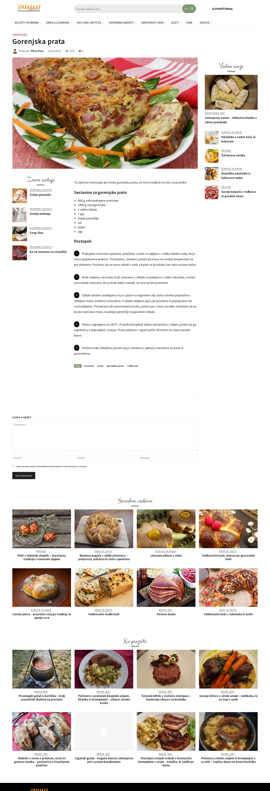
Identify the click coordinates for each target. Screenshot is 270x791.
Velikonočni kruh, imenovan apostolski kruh (228, 557)
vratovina (89, 365)
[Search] (189, 8)
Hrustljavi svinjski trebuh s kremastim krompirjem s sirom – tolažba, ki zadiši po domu (166, 761)
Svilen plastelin (40, 195)
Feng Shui (36, 233)
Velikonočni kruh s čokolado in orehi (228, 614)
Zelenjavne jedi (215, 113)
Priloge (226, 150)
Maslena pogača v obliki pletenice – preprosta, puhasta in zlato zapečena (104, 557)
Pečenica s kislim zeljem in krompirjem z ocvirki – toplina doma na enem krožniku (228, 760)
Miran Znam (37, 51)
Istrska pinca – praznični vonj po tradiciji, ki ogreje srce (42, 616)
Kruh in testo (103, 551)
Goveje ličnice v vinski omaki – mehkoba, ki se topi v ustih (228, 697)
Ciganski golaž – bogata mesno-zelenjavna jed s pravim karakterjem (104, 760)
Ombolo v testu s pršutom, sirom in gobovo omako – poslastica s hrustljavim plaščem (41, 761)
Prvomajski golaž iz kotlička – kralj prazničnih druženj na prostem (42, 697)
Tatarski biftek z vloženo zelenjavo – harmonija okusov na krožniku (166, 697)
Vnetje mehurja (40, 214)
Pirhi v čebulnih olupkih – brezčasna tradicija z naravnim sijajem (42, 557)
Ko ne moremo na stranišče (48, 252)
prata (100, 365)
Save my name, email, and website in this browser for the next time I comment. (52, 466)
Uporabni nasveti (41, 190)
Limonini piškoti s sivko (166, 555)
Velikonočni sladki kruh (103, 614)
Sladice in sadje (231, 132)
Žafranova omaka (233, 155)
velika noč (132, 365)
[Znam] (29, 8)
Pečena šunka (166, 614)
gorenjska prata (115, 365)
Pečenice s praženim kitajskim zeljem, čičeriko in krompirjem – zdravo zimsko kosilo (104, 699)
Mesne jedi (20, 34)
